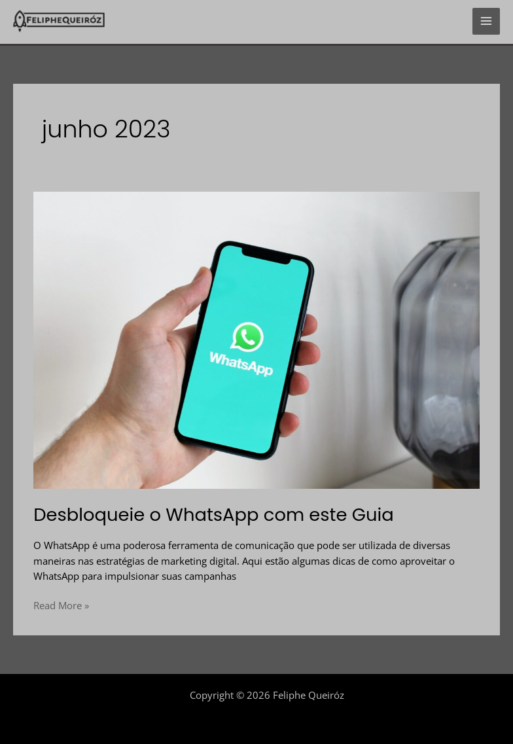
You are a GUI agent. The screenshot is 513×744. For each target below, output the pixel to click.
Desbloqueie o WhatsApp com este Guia (213, 514)
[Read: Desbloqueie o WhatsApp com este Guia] (256, 338)
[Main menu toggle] (486, 21)
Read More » (61, 605)
